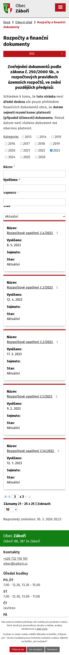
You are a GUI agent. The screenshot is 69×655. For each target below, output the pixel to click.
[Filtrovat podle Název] (34, 173)
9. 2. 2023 (14, 409)
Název (8, 167)
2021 (26, 150)
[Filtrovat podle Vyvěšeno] (34, 188)
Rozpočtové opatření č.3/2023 (33, 287)
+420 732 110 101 (15, 559)
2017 (26, 144)
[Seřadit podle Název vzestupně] (15, 165)
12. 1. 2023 (14, 463)
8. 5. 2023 (14, 245)
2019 (56, 144)
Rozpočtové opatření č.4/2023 (33, 233)
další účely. (42, 629)
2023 (56, 150)
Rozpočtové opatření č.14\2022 (34, 451)
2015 (58, 137)
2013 (28, 137)
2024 (11, 157)
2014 (43, 137)
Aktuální (13, 264)
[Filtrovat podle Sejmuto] (34, 202)
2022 (41, 150)
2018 (41, 144)
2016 (11, 144)
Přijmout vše (18, 649)
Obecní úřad (23, 22)
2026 (41, 157)
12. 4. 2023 (14, 300)
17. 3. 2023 (14, 354)
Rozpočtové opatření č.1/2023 (33, 396)
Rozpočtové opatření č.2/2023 (33, 342)
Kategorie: (11, 137)
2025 (26, 157)
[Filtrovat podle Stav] (34, 216)
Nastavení (52, 649)
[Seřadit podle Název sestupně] (15, 167)
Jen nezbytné (35, 649)
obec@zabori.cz (15, 564)
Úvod (6, 22)
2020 (11, 150)
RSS (46, 53)
